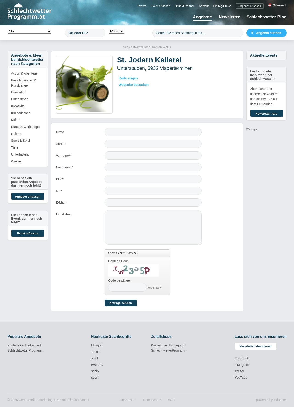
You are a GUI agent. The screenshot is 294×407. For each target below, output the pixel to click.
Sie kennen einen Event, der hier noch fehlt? (26, 218)
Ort (63, 192)
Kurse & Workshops (25, 127)
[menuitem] (142, 5)
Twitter (239, 371)
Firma (60, 132)
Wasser (16, 161)
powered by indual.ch (271, 400)
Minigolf (96, 345)
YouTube (241, 377)
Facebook (242, 358)
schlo (95, 371)
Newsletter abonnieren (255, 346)
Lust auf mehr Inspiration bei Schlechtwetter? (262, 75)
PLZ (63, 180)
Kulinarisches (20, 113)
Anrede (61, 144)
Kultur (15, 120)
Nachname (64, 168)
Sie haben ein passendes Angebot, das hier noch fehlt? (26, 181)
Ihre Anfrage (65, 214)
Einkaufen (18, 92)
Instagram (242, 365)
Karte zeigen (128, 78)
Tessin (95, 352)
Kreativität (18, 106)
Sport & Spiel (20, 140)
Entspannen (19, 99)
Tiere (14, 147)
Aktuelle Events (263, 55)
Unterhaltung (20, 154)
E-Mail (63, 203)
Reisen (16, 134)
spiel (94, 358)
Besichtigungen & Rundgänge (23, 82)
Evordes (97, 365)
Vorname (63, 156)
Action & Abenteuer (25, 73)
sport (94, 377)
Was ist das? (154, 287)
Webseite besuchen (134, 85)
